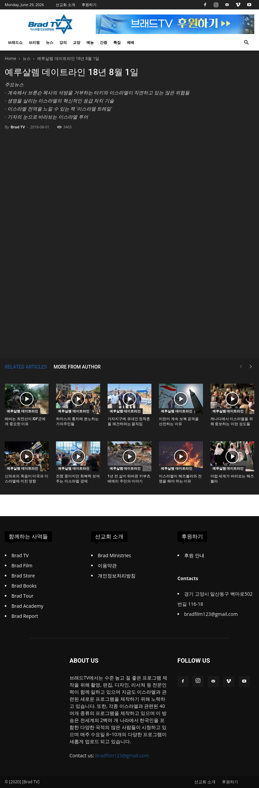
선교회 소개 (65, 4)
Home (10, 58)
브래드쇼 (15, 42)
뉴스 (49, 42)
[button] (246, 42)
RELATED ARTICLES (26, 367)
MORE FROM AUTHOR (77, 367)
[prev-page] (240, 367)
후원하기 (89, 4)
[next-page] (251, 367)
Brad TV (17, 126)
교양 (76, 42)
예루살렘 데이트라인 (22, 411)
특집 (117, 42)
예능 (90, 42)
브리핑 (34, 42)
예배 (130, 42)
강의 (63, 42)
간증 (103, 42)
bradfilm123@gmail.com (122, 755)
